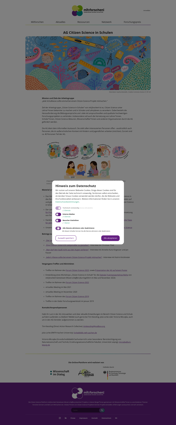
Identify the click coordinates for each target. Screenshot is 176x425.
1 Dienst (66, 223)
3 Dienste (66, 210)
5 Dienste (66, 217)
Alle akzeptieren (110, 238)
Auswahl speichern (66, 238)
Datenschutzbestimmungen (67, 202)
